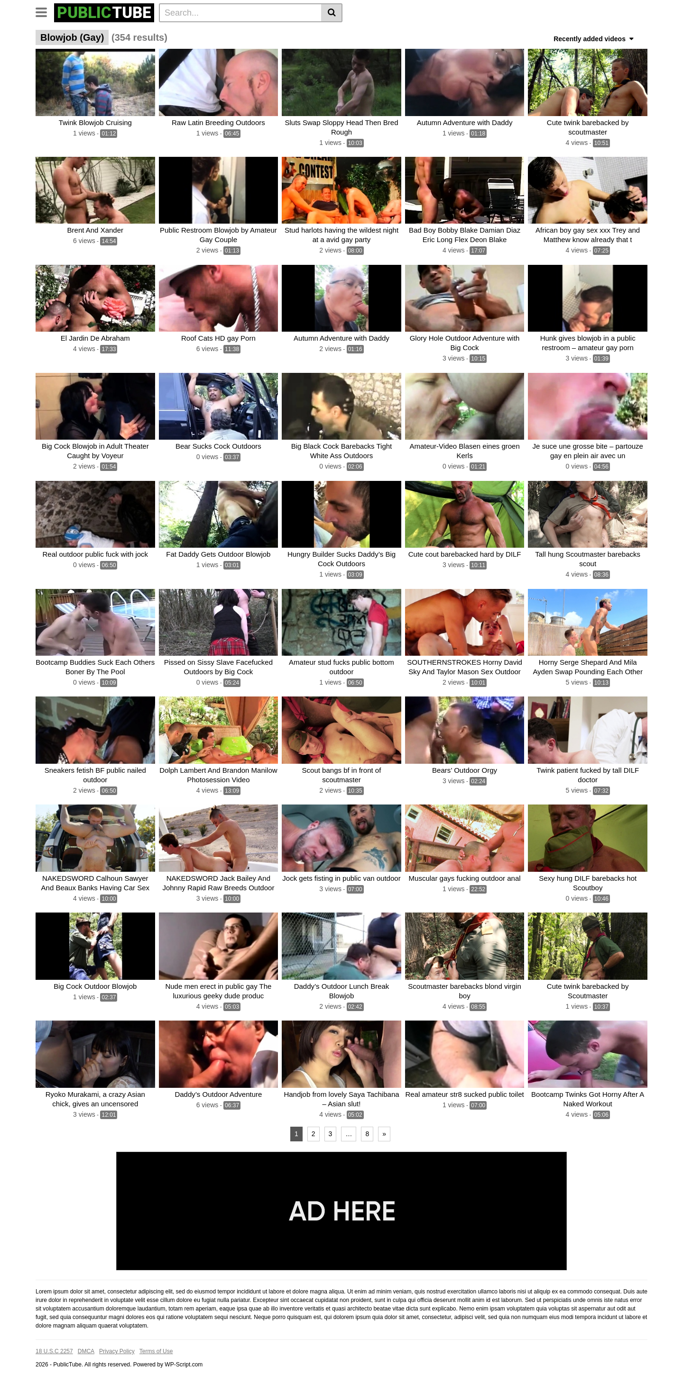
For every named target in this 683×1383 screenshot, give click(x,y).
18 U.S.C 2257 (54, 1351)
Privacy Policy (117, 1351)
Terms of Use (156, 1351)
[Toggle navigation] (45, 11)
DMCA (86, 1351)
